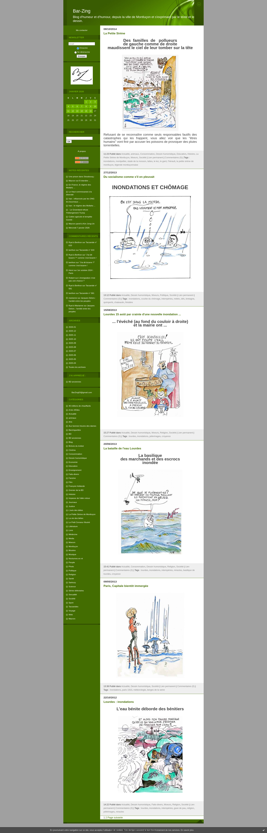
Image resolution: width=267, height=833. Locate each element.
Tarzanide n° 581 (86, 293)
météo (177, 299)
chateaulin (119, 302)
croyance (166, 436)
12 (73, 111)
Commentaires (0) (173, 157)
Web (71, 614)
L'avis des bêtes (76, 510)
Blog (71, 442)
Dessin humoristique (78, 458)
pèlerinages (155, 436)
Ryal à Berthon (75, 242)
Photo (71, 566)
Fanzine (72, 478)
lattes (149, 161)
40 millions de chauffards (80, 406)
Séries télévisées (76, 590)
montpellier (121, 161)
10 (95, 106)
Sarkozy (72, 582)
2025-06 (72, 355)
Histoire (72, 494)
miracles (178, 570)
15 (86, 111)
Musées (72, 550)
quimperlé (108, 302)
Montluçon (73, 546)
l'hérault (171, 161)
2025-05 (72, 359)
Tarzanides (73, 606)
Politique (72, 570)
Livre (71, 530)
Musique (72, 554)
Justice (72, 506)
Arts (70, 422)
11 (68, 111)
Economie (73, 462)
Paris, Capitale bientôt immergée (126, 586)
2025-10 (72, 339)
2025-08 (72, 347)
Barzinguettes (75, 430)
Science (72, 586)
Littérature (73, 526)
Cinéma (72, 450)
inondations (109, 161)
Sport (71, 603)
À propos (82, 151)
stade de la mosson (136, 161)
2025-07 (72, 351)
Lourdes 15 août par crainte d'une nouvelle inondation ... (142, 314)
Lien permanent (155, 157)
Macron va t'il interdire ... (79, 180)
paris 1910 (127, 690)
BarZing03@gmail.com (82, 392)
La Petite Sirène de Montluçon (82, 514)
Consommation (75, 454)
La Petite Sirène (114, 33)
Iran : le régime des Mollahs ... (82, 205)
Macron (72, 618)
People (72, 562)
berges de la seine (156, 690)
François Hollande (77, 486)
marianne (73, 298)
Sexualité (73, 594)
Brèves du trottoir (76, 446)
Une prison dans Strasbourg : (82, 176)
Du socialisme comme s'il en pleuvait (129, 176)
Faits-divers (74, 474)
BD (70, 434)
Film (70, 482)
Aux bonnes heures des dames (82, 426)
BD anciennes (75, 382)
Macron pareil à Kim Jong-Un (82, 223)
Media (71, 538)
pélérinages (109, 812)
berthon (72, 250)
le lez (156, 161)
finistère (129, 302)
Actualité (72, 414)
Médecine (73, 534)
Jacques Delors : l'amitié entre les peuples (82, 308)
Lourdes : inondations (119, 701)
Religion (72, 574)
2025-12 (72, 331)
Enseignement (75, 470)
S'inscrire (82, 48)
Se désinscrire (82, 52)
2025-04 (72, 363)
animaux (72, 418)
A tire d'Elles (74, 410)
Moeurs (72, 542)
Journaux (73, 502)
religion (190, 808)
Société (72, 598)
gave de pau (180, 808)
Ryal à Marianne (76, 305)
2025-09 (72, 343)
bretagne (190, 299)
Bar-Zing (81, 11)
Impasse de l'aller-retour (79, 498)
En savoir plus (187, 830)
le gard (163, 161)
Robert (72, 278)
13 (77, 111)
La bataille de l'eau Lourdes (122, 448)
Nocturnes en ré (76, 558)
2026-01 (72, 327)
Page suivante (115, 817)
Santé (71, 578)
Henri (71, 270)
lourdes (132, 436)
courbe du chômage (150, 299)
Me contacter (82, 30)
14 (82, 111)
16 (91, 111)
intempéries (167, 299)
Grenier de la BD (76, 490)
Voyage (72, 610)
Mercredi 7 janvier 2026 (79, 228)
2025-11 (72, 335)
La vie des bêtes (76, 518)
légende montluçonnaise (126, 165)
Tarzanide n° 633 (86, 250)
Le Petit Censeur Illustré (79, 522)
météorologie (140, 690)
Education (73, 466)
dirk (182, 299)
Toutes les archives (77, 367)
